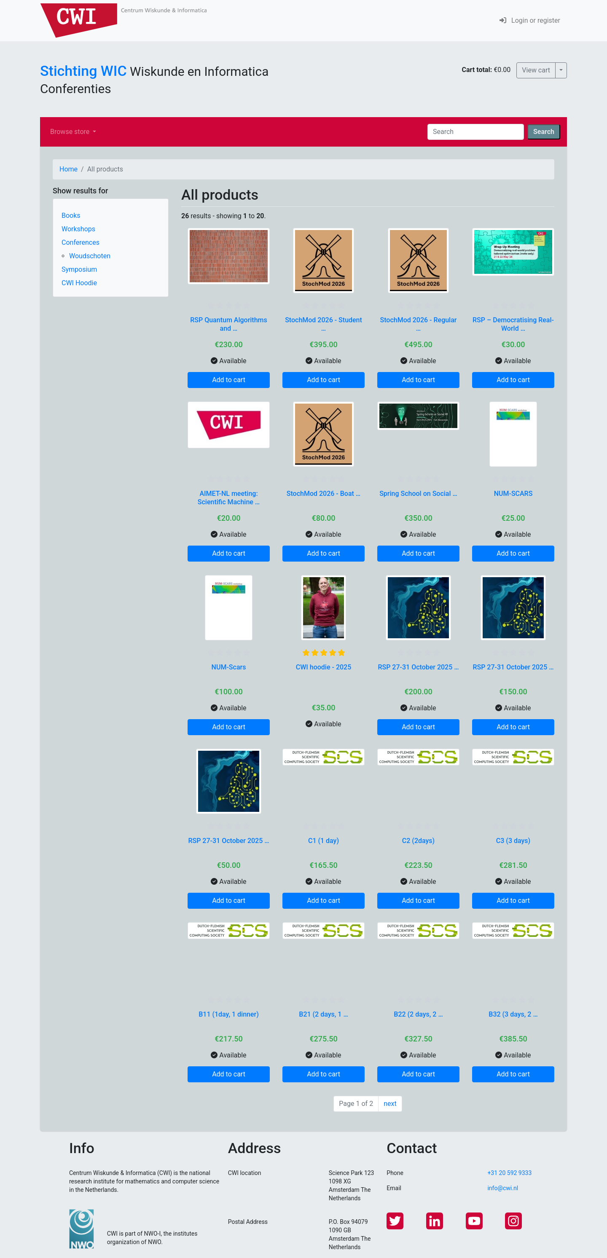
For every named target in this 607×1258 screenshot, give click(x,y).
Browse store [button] (70, 132)
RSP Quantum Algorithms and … (228, 324)
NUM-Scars (229, 667)
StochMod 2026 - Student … (323, 324)
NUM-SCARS (513, 494)
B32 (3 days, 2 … (513, 1014)
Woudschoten (89, 256)
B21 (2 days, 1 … (323, 1014)
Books (71, 215)
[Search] (475, 132)
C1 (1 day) (323, 841)
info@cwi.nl (502, 1188)
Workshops (78, 229)
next (390, 1104)
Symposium (79, 269)
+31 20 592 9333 (509, 1173)
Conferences (80, 242)
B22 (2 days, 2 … (418, 1014)
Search (543, 132)
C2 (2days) (418, 841)
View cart (536, 70)
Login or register (530, 20)
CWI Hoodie (79, 283)
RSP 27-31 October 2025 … (418, 667)
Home (68, 169)
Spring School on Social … (418, 494)
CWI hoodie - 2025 (324, 667)
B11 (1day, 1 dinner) (229, 1014)
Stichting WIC (83, 70)
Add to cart (228, 380)
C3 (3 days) (513, 841)
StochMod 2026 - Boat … (323, 494)
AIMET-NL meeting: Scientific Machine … (229, 498)
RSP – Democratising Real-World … (513, 324)
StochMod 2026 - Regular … (418, 324)
